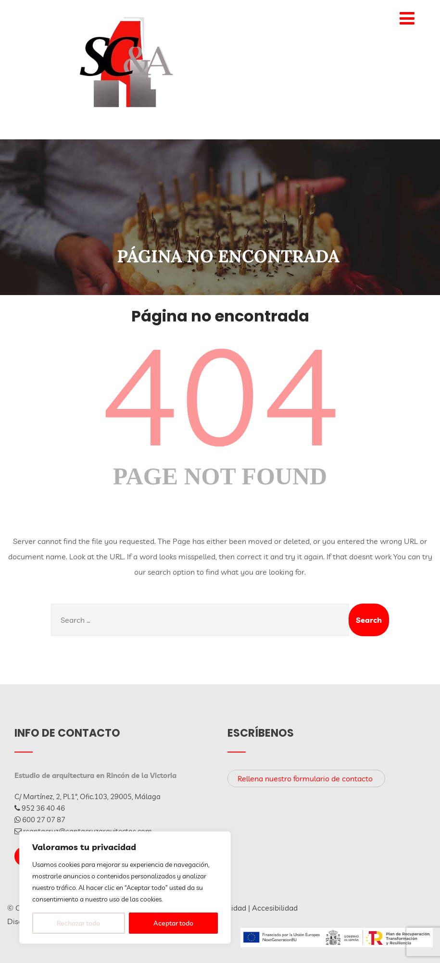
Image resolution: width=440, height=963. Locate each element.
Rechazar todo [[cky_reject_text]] (78, 923)
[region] (125, 887)
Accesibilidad (275, 908)
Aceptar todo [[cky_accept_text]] (173, 923)
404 (220, 394)
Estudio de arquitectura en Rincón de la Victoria (95, 775)
